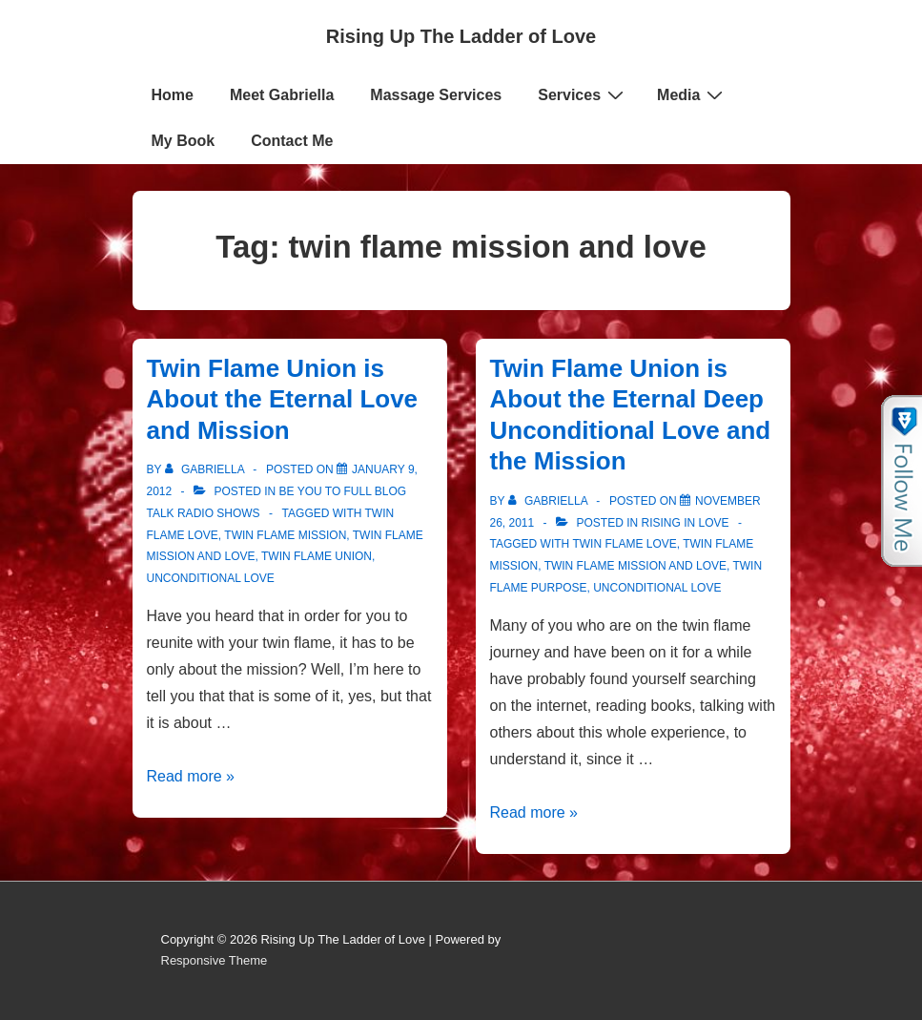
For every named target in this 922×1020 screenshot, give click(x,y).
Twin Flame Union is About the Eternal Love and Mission (283, 399)
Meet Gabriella (282, 95)
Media (692, 94)
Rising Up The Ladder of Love (461, 36)
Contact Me (292, 141)
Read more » (191, 776)
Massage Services (436, 95)
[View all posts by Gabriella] (206, 469)
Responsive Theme (214, 960)
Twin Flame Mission (285, 535)
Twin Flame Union (316, 556)
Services (583, 94)
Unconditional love (211, 578)
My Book (183, 141)
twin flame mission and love (635, 565)
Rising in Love (685, 523)
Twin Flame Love (624, 544)
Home (173, 95)
